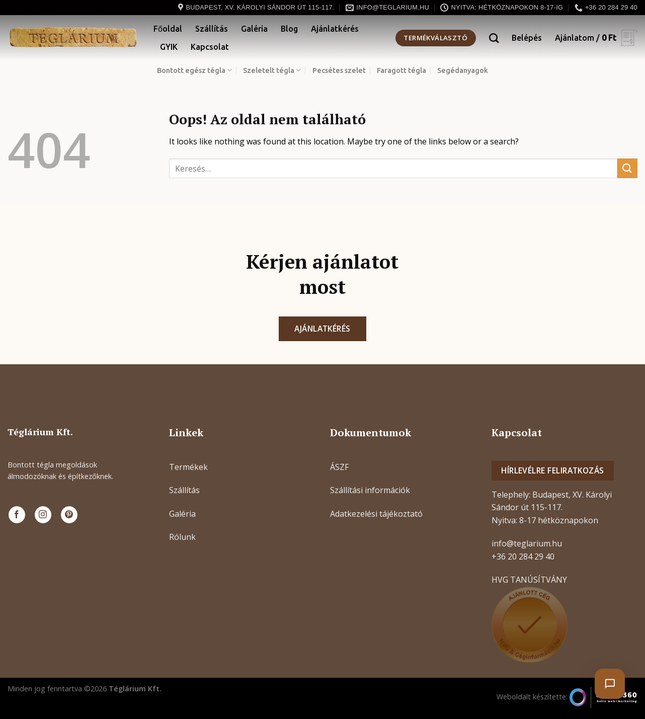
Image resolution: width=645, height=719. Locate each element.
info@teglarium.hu (527, 543)
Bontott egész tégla (194, 70)
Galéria (254, 28)
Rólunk (182, 536)
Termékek (188, 466)
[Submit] (627, 168)
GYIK (169, 46)
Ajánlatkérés (335, 28)
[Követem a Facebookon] (17, 514)
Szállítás (211, 28)
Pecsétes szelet (339, 70)
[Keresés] (494, 38)
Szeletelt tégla (272, 70)
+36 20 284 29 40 (523, 556)
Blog (289, 28)
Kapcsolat (210, 46)
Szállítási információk (370, 490)
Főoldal (167, 28)
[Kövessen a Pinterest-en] (69, 514)
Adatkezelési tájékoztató (376, 513)
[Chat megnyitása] (610, 684)
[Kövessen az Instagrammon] (43, 514)
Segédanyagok (462, 70)
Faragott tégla (401, 70)
